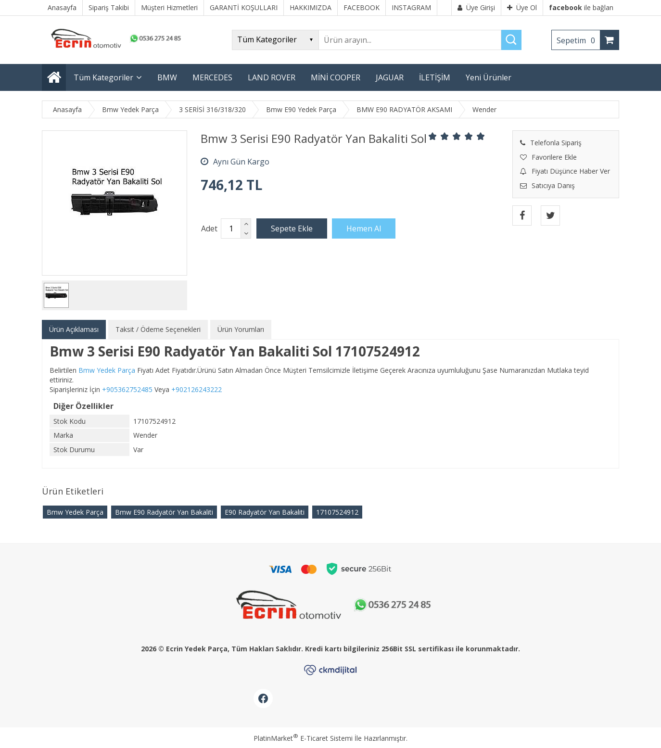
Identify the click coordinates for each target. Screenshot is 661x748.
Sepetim (578, 40)
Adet (209, 228)
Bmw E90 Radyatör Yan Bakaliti (164, 512)
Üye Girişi (476, 7)
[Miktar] (231, 228)
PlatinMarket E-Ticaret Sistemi (303, 738)
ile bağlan (581, 7)
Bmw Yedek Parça (75, 512)
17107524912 (337, 512)
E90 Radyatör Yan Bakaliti (265, 512)
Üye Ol (522, 7)
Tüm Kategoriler (103, 77)
